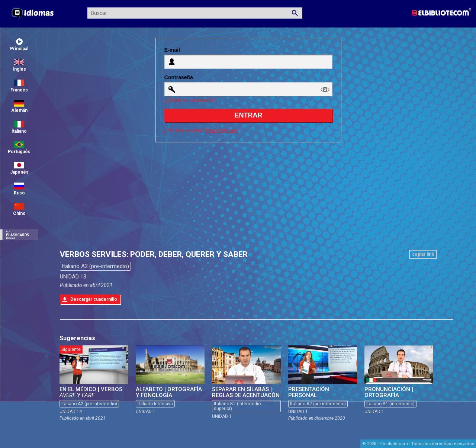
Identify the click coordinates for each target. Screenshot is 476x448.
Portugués (19, 147)
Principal (19, 44)
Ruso (19, 189)
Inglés (19, 65)
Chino (19, 209)
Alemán (19, 106)
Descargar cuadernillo (93, 299)
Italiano (19, 127)
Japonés (19, 168)
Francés (19, 86)
